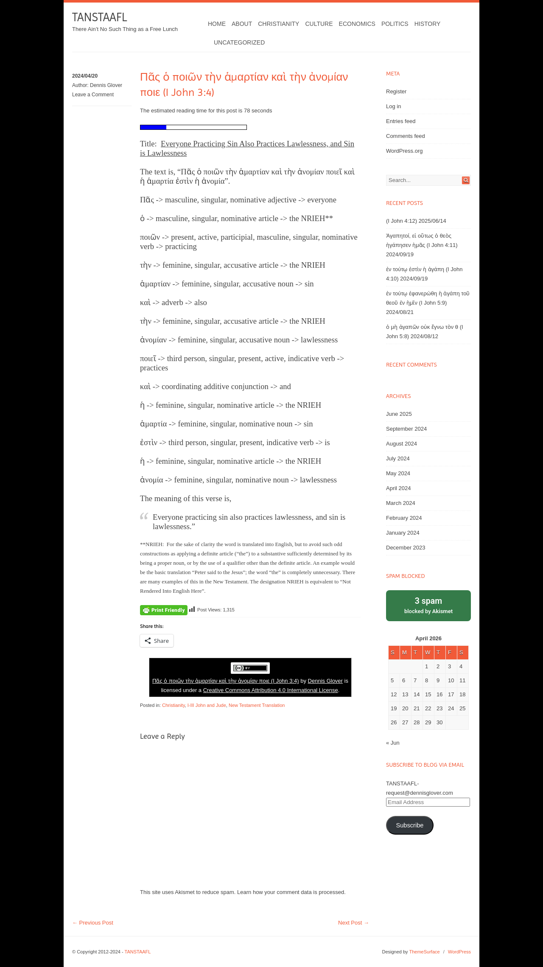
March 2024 (400, 503)
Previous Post (92, 922)
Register (396, 91)
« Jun (393, 743)
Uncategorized (239, 42)
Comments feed (405, 136)
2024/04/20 (85, 76)
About (242, 23)
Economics (357, 23)
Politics (395, 23)
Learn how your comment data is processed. (291, 892)
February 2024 (404, 518)
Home (217, 23)
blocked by (428, 604)
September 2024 (406, 429)
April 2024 (398, 488)
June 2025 (399, 414)
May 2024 (398, 473)
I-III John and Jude (207, 705)
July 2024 (398, 458)
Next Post (353, 922)
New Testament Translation (257, 705)
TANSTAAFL (99, 17)
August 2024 (401, 443)
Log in (393, 106)
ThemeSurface (424, 951)
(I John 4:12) (401, 221)
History (427, 23)
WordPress (459, 951)
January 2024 (403, 533)
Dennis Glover (106, 85)
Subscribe (409, 825)
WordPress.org (404, 151)
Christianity (278, 23)
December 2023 (405, 547)
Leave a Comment (93, 95)
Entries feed (400, 121)
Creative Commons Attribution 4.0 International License (270, 690)
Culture (319, 23)
